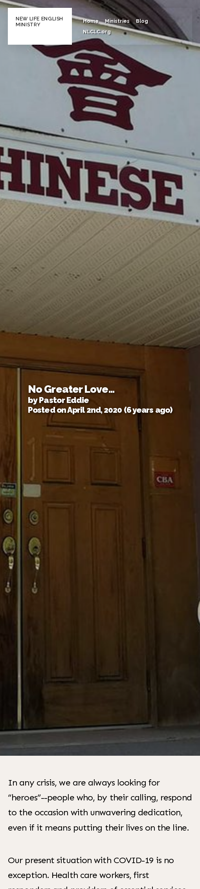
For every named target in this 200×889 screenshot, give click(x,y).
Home (91, 21)
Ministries (117, 21)
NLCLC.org (97, 31)
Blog (142, 21)
